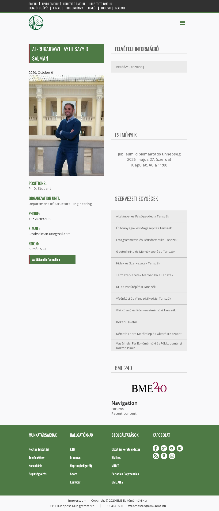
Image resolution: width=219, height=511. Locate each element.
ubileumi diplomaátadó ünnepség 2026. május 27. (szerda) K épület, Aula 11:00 (150, 159)
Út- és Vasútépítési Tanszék (136, 287)
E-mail (57, 8)
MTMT (115, 465)
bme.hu (33, 3)
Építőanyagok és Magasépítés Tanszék (144, 228)
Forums (117, 408)
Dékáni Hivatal (126, 322)
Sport (73, 473)
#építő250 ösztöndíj (130, 67)
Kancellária (35, 465)
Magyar (120, 8)
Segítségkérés (37, 473)
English (106, 8)
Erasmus (75, 457)
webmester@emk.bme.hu (147, 506)
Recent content (124, 413)
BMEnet (116, 457)
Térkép (92, 8)
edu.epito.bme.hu (74, 3)
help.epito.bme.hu (101, 3)
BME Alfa (117, 482)
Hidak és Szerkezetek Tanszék (138, 263)
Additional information (46, 259)
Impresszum (77, 500)
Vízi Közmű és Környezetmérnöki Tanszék (146, 310)
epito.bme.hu (50, 3)
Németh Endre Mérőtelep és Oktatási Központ (148, 334)
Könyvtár (75, 482)
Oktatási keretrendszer (125, 449)
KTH (72, 449)
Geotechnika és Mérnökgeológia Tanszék (145, 251)
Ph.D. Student (40, 188)
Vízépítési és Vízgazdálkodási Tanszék (143, 298)
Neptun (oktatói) (39, 449)
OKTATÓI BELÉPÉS (39, 8)
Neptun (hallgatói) (81, 465)
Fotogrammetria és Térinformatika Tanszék (146, 240)
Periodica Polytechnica (125, 473)
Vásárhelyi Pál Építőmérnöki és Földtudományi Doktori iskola (149, 345)
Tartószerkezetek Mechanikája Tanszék (144, 275)
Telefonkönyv (74, 8)
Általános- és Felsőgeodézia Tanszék (142, 216)
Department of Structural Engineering (60, 203)
